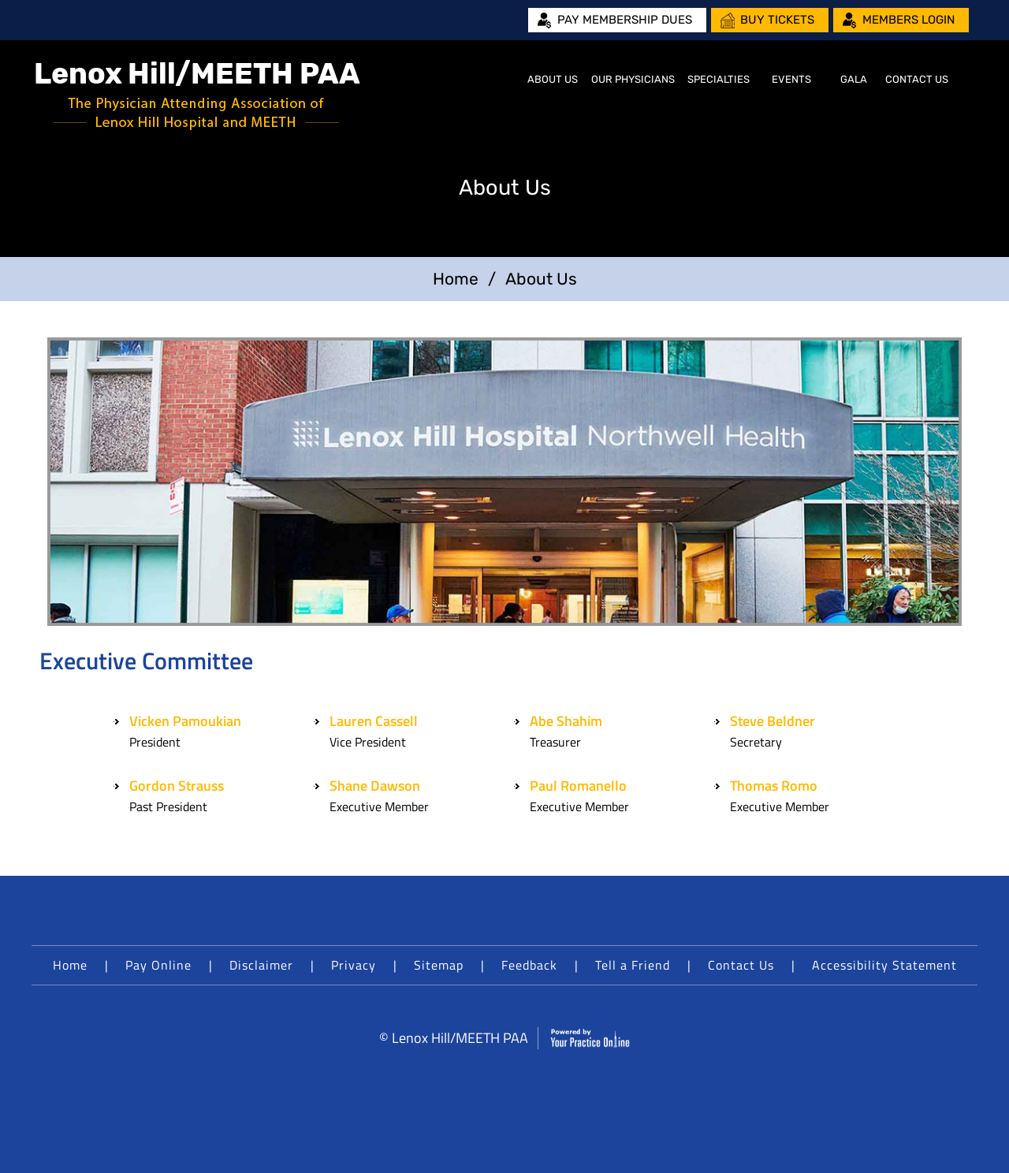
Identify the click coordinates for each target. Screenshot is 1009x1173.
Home (501, 79)
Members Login (908, 20)
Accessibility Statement (884, 964)
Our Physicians (633, 79)
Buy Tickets (777, 20)
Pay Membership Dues (624, 20)
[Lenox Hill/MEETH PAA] (197, 95)
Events (791, 79)
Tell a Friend (632, 964)
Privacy (353, 964)
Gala (853, 79)
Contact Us (916, 79)
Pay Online (158, 964)
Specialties (718, 79)
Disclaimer (261, 964)
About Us (552, 79)
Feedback (529, 964)
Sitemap (439, 964)
